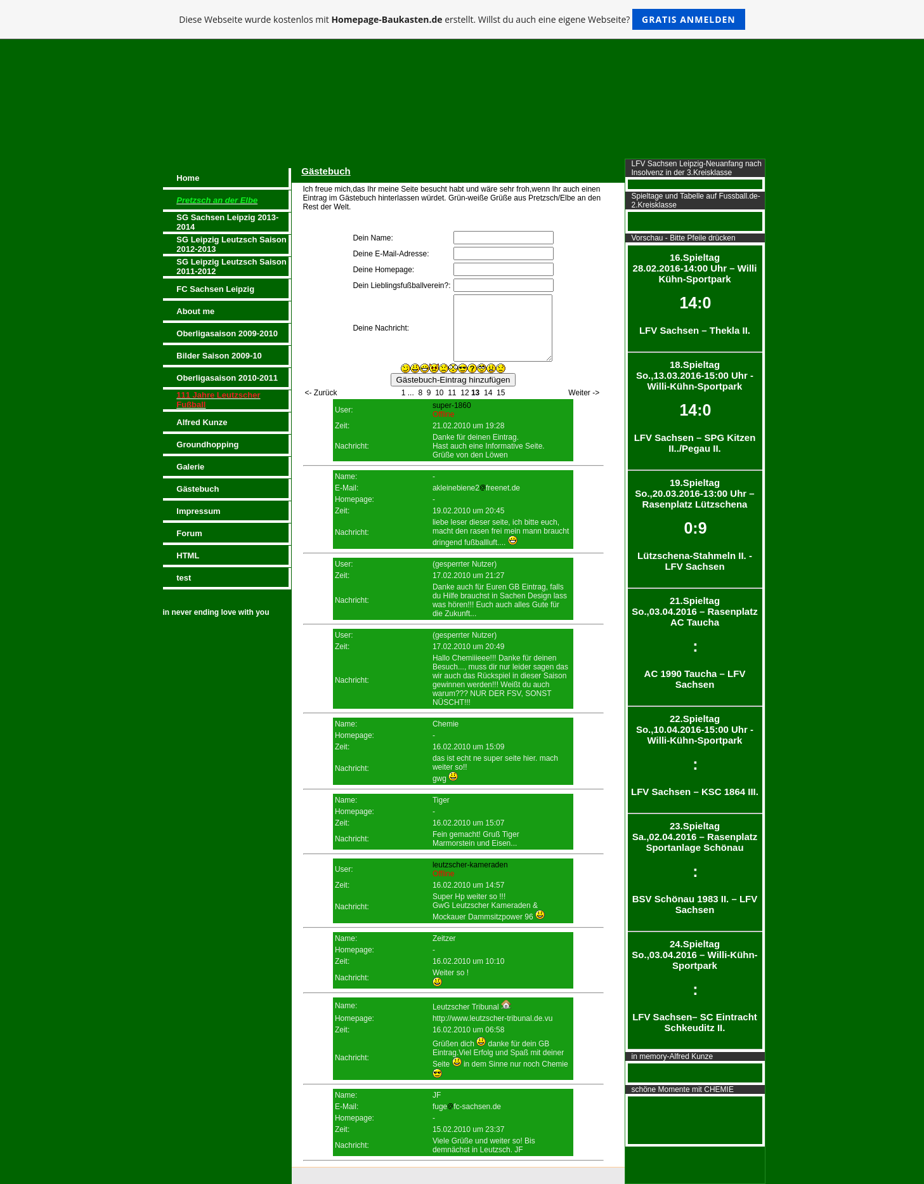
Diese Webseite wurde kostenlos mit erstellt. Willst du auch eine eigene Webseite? (462, 19)
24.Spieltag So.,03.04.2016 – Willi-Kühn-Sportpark (695, 985)
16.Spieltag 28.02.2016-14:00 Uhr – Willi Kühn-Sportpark (695, 294)
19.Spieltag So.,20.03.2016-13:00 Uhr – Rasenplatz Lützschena (695, 524)
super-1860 (452, 405)
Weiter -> (583, 392)
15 (501, 392)
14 (488, 392)
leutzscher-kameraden (470, 864)
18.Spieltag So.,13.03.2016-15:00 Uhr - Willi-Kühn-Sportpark (695, 406)
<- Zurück (321, 392)
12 (464, 392)
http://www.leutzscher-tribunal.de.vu (492, 1018)
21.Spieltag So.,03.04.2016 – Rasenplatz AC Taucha (695, 642)
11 (452, 392)
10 (439, 392)
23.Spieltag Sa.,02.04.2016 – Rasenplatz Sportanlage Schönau (695, 867)
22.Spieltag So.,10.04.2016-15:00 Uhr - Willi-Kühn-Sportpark (695, 755)
